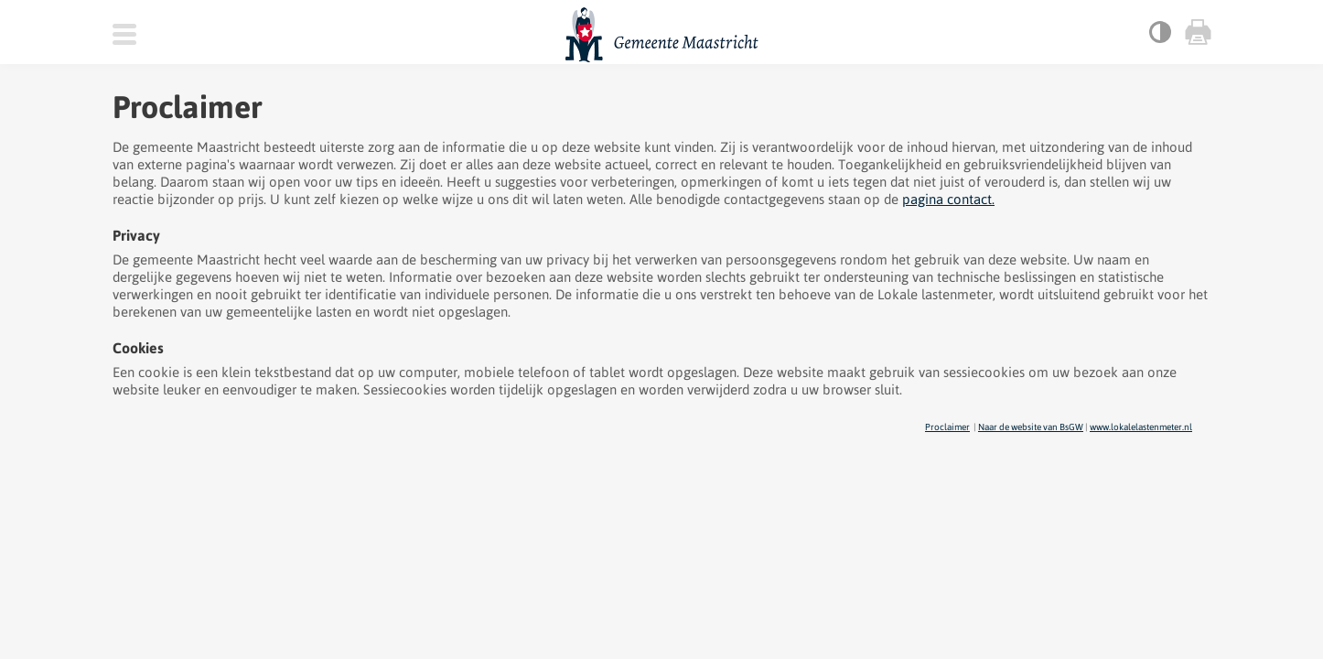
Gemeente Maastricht (661, 34)
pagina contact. (948, 199)
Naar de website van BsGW (1030, 427)
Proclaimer (947, 427)
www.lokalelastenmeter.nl (1141, 427)
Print (1196, 32)
